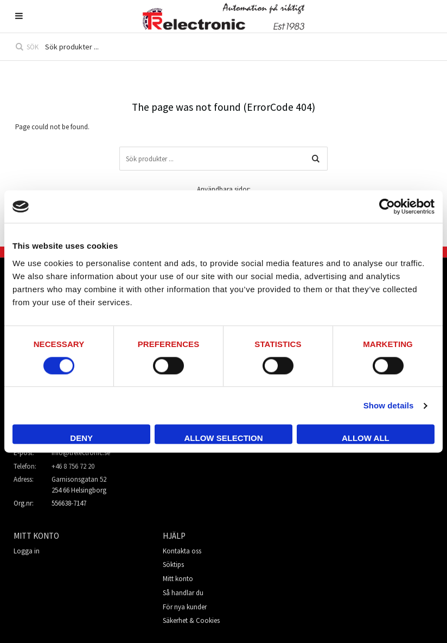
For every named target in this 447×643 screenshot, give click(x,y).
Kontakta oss (182, 551)
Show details (388, 405)
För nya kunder (185, 607)
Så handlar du (183, 592)
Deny (81, 438)
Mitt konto (178, 578)
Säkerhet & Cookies (191, 620)
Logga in (27, 551)
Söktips (173, 564)
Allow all (365, 438)
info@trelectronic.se (81, 452)
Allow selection (223, 438)
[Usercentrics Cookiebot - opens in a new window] (387, 206)
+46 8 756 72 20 (73, 466)
